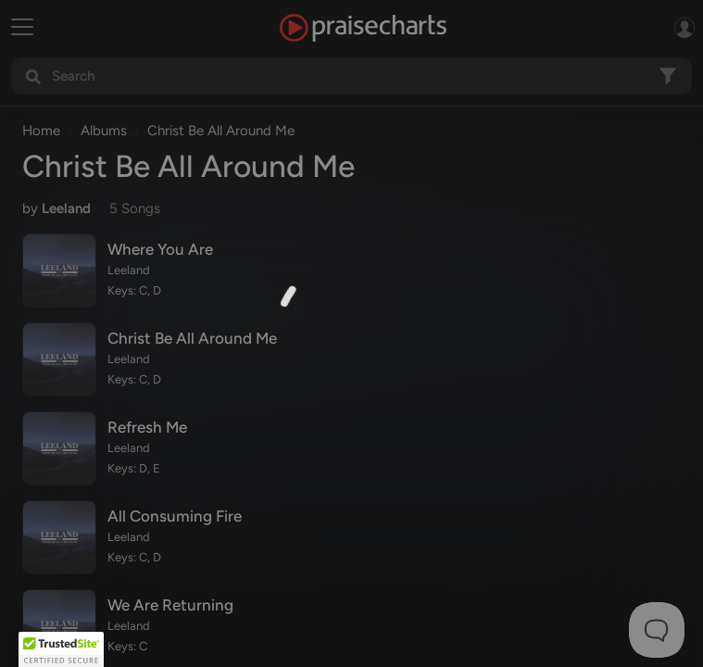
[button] (61, 649)
